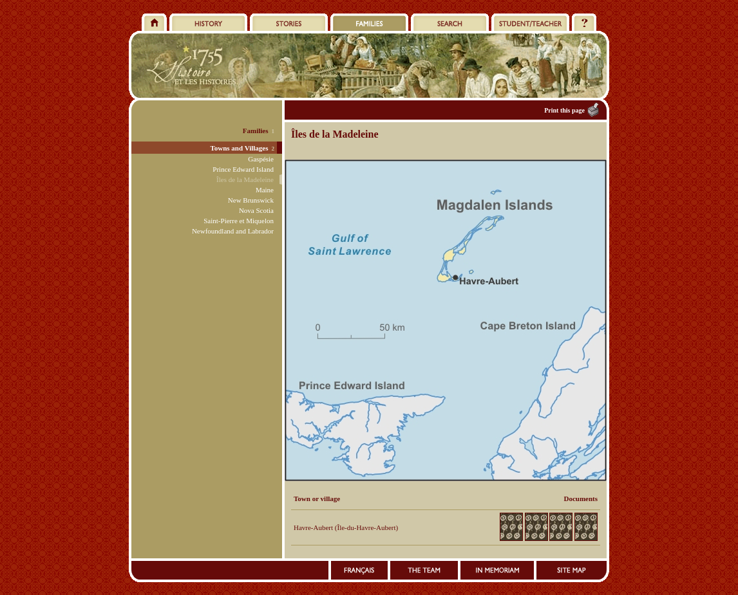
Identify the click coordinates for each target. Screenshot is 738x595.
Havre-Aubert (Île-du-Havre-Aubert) (346, 527)
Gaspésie (261, 159)
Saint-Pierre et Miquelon (238, 220)
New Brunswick (251, 200)
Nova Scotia (256, 210)
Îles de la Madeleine (245, 179)
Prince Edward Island (243, 169)
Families (256, 130)
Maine (265, 190)
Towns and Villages (239, 148)
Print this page (564, 110)
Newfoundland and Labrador (233, 231)
